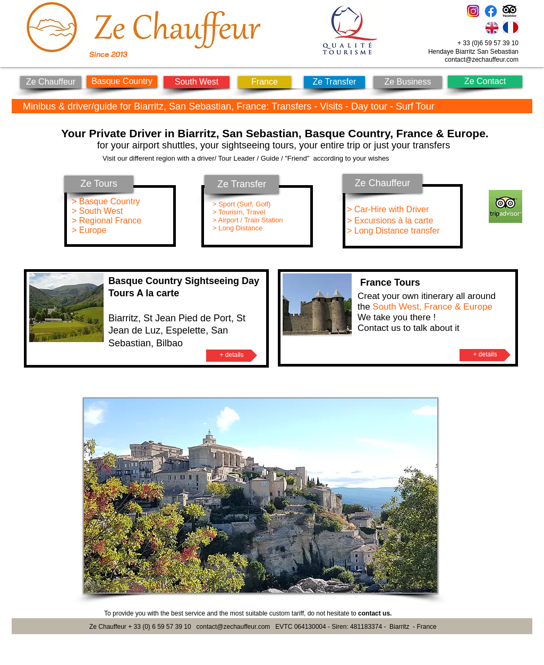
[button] (260, 495)
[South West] (197, 82)
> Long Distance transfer (394, 230)
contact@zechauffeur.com (481, 59)
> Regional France (106, 220)
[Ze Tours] (98, 184)
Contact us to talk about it (409, 328)
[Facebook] (491, 11)
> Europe (89, 230)
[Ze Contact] (485, 82)
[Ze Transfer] (334, 82)
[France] (264, 82)
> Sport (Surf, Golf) (242, 204)
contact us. (375, 613)
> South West (97, 210)
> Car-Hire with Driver (388, 209)
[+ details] (231, 356)
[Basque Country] (122, 82)
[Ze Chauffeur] (50, 82)
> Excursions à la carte (390, 220)
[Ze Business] (407, 82)
